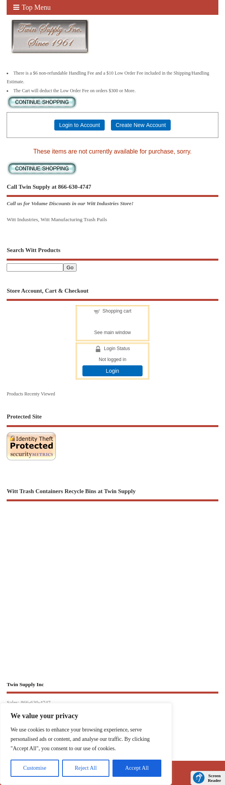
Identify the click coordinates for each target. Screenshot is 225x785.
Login (112, 371)
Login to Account (79, 125)
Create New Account (141, 125)
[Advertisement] (112, 573)
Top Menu (32, 7)
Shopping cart (116, 311)
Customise (34, 768)
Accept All (136, 768)
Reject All (85, 768)
